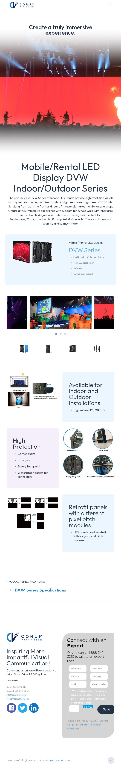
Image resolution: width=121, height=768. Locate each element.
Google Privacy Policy (77, 724)
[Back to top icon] (111, 760)
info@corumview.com (16, 694)
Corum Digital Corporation (52, 760)
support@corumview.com (18, 698)
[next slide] (105, 311)
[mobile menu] (109, 4)
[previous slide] (15, 311)
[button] (60, 590)
